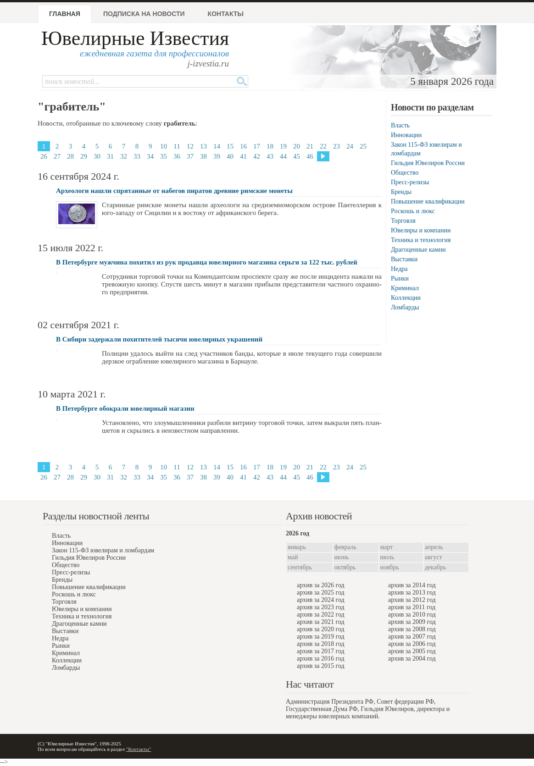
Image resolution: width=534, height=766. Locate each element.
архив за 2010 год (412, 614)
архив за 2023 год (321, 607)
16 (243, 146)
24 (349, 146)
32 (123, 156)
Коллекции (406, 297)
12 (190, 146)
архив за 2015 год (321, 665)
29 (83, 156)
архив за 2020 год (321, 629)
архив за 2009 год (412, 621)
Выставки (404, 259)
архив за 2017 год (321, 651)
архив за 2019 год (321, 636)
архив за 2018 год (321, 643)
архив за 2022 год (321, 614)
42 (256, 156)
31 (110, 156)
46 (309, 156)
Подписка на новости (144, 13)
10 (163, 146)
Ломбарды (405, 307)
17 (256, 146)
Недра (399, 268)
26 (43, 156)
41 (243, 156)
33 (137, 156)
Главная (64, 13)
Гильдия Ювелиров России (428, 163)
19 (283, 146)
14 (216, 146)
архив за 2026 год (321, 585)
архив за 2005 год (412, 651)
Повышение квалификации (428, 201)
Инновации (406, 135)
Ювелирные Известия (135, 38)
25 (363, 146)
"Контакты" (138, 749)
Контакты (226, 13)
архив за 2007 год (412, 636)
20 (296, 146)
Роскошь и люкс (413, 211)
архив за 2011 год (411, 607)
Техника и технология (421, 240)
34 (150, 156)
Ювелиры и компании (421, 230)
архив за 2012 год (412, 599)
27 (57, 156)
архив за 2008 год (412, 629)
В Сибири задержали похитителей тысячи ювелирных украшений (159, 339)
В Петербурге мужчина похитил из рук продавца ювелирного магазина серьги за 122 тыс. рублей (206, 262)
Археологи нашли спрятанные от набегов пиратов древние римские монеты (174, 190)
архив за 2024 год (321, 599)
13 (203, 146)
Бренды (401, 191)
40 (230, 156)
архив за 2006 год (412, 643)
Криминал (405, 288)
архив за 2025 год (321, 592)
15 (230, 146)
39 (216, 156)
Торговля (403, 220)
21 (309, 146)
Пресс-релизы (410, 182)
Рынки (400, 278)
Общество (404, 172)
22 (323, 146)
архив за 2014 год (412, 585)
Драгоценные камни (418, 249)
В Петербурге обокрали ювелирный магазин (125, 408)
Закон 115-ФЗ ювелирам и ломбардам (103, 550)
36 (176, 156)
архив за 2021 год (321, 621)
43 (270, 156)
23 (336, 146)
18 (270, 146)
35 (163, 156)
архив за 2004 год (412, 658)
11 (176, 146)
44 (283, 156)
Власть (400, 125)
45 (296, 156)
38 (203, 156)
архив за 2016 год (321, 658)
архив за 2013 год (412, 592)
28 (70, 156)
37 (190, 156)
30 (97, 156)
